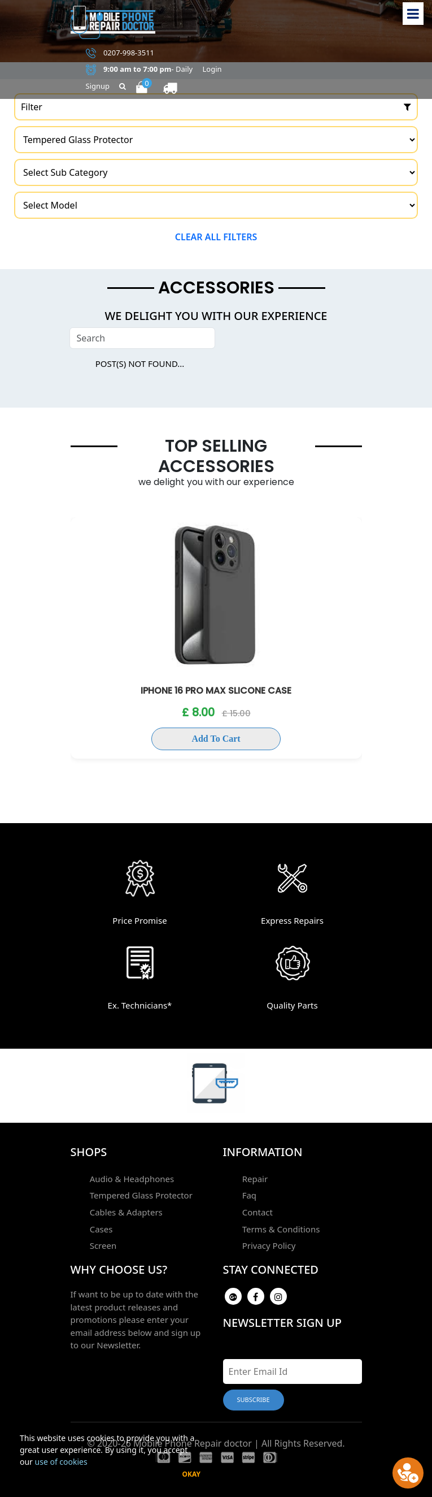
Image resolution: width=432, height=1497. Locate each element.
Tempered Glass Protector (140, 1194)
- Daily (139, 69)
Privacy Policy (268, 1242)
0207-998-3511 (120, 53)
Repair (254, 1178)
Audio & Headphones (131, 1178)
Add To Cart (215, 738)
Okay (191, 1474)
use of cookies (61, 1461)
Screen (102, 1242)
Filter (216, 107)
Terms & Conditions (280, 1226)
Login (212, 69)
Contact (256, 1210)
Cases (100, 1226)
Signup (98, 86)
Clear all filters (216, 237)
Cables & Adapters (125, 1210)
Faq (248, 1194)
